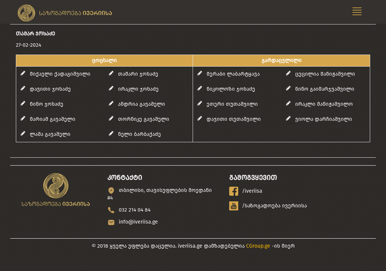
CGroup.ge (258, 246)
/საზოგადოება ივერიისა (268, 205)
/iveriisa (245, 191)
